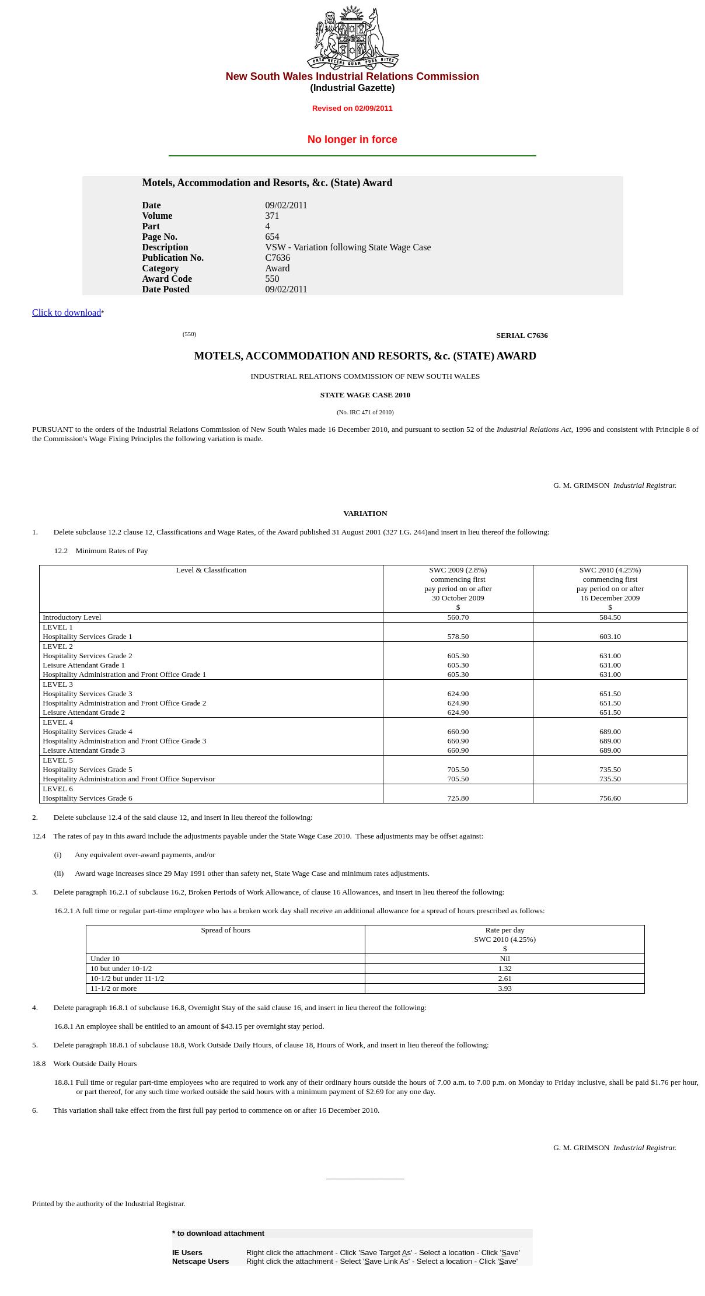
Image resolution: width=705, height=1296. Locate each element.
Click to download (66, 312)
